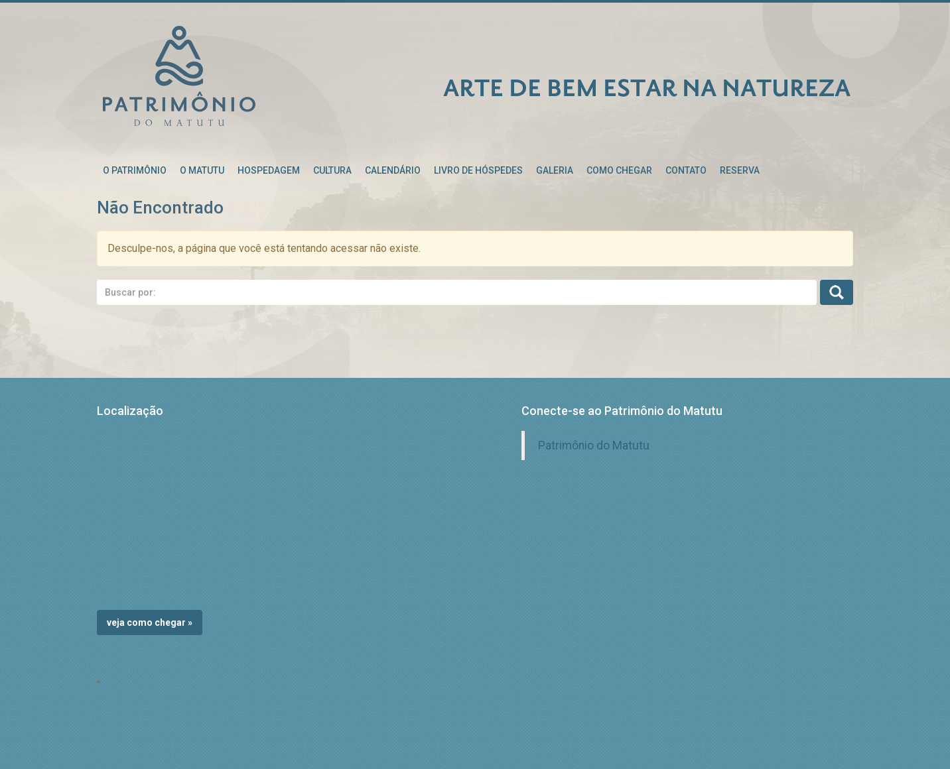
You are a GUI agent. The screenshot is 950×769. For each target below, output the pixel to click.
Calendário (393, 170)
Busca (836, 292)
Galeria (554, 170)
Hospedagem (269, 170)
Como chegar (619, 170)
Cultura (332, 170)
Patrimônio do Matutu (593, 445)
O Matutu (202, 170)
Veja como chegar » (149, 622)
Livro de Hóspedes (478, 170)
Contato (686, 170)
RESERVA (740, 170)
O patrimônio (135, 170)
